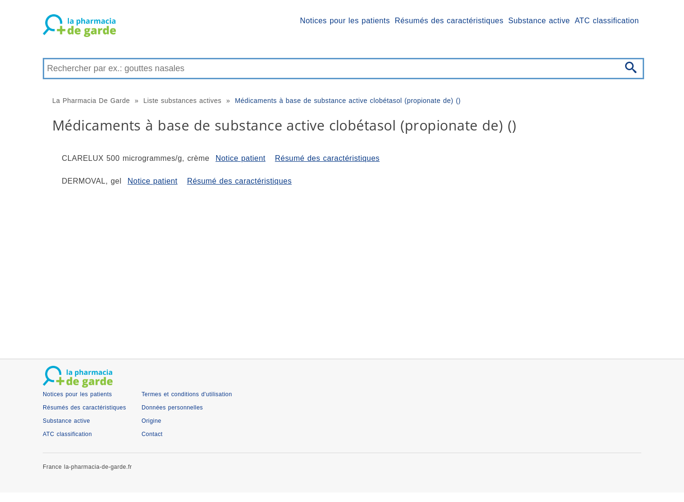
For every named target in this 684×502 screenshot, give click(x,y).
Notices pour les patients (345, 21)
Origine (152, 421)
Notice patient (241, 158)
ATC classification (607, 21)
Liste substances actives (182, 100)
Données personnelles (172, 407)
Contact (152, 434)
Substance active (539, 21)
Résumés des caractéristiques (449, 21)
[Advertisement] (328, 268)
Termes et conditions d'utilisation (187, 394)
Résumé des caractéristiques (327, 158)
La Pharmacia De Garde (91, 100)
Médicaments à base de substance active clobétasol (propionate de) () (347, 100)
